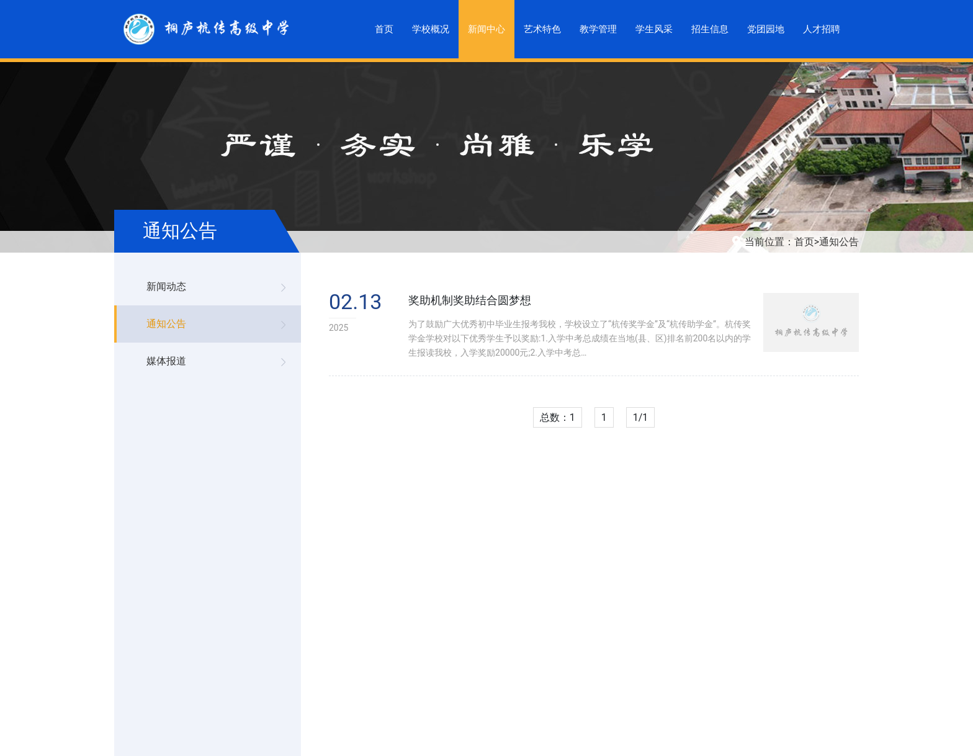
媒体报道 (166, 361)
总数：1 (557, 417)
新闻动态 (166, 286)
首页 (804, 242)
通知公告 (839, 242)
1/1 (640, 417)
